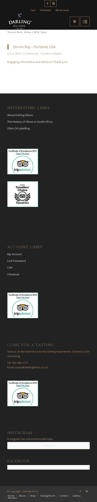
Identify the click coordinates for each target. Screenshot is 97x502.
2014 (36, 32)
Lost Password (16, 261)
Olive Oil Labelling (18, 128)
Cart (33, 10)
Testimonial (32, 53)
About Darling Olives (20, 115)
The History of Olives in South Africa (29, 122)
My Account (62, 10)
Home (27, 32)
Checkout (45, 10)
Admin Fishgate (53, 53)
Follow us (48, 445)
